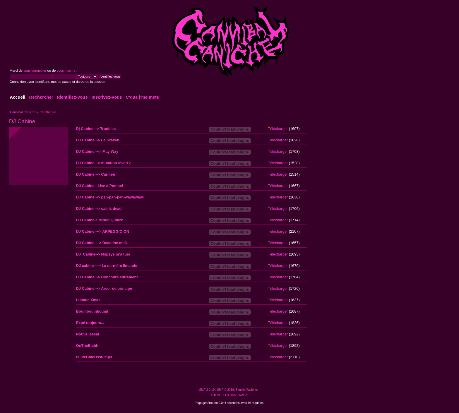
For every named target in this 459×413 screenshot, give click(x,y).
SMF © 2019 (225, 389)
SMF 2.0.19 (207, 389)
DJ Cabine (22, 121)
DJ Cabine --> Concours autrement (107, 277)
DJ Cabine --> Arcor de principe (104, 288)
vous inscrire (66, 70)
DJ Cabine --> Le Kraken (97, 140)
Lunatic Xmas (88, 300)
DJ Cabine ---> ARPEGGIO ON (102, 231)
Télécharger (278, 128)
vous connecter (34, 70)
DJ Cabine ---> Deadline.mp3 (101, 243)
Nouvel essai (87, 334)
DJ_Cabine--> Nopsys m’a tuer (103, 254)
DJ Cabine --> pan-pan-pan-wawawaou (110, 197)
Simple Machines (247, 389)
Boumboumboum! (92, 311)
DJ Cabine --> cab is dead (98, 208)
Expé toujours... (90, 323)
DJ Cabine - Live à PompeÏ (99, 186)
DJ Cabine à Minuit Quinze (99, 220)
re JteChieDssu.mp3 (94, 357)
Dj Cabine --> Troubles (96, 128)
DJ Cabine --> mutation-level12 (103, 163)
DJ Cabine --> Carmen (95, 174)
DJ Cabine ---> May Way (97, 151)
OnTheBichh (87, 345)
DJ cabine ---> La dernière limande (106, 265)
